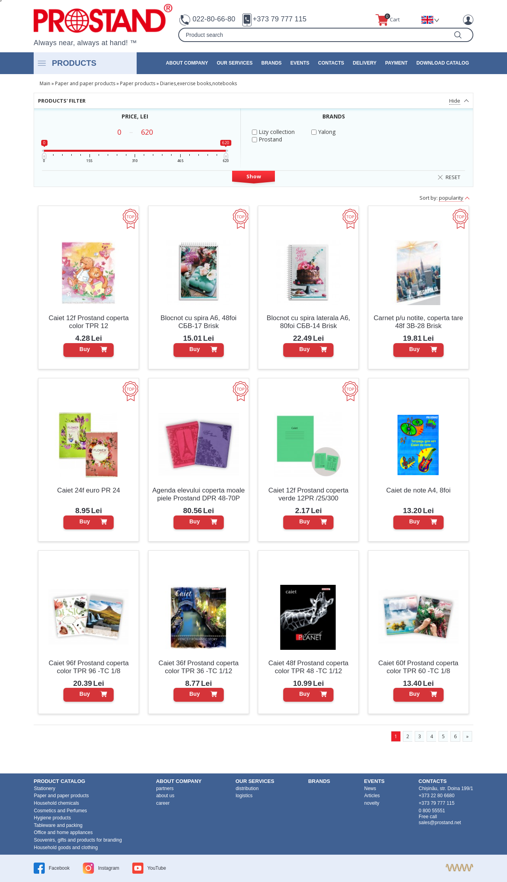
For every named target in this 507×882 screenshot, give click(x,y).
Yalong (323, 132)
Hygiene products (52, 818)
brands (271, 63)
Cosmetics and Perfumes (60, 810)
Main (45, 83)
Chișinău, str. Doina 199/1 (446, 788)
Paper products (137, 83)
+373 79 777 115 (280, 19)
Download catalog (442, 63)
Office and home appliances (63, 832)
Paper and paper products (85, 83)
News (370, 788)
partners (164, 788)
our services (234, 63)
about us (165, 795)
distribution (247, 788)
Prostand (267, 139)
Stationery (44, 788)
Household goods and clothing (66, 847)
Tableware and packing (58, 825)
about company (187, 63)
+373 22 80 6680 (436, 795)
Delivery (365, 63)
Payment (396, 63)
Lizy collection (273, 132)
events (299, 63)
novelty (371, 803)
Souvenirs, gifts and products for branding (78, 840)
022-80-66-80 (214, 19)
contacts (331, 63)
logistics (244, 795)
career (163, 803)
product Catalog (59, 781)
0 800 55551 (432, 810)
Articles (372, 795)
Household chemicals (56, 803)
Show (253, 176)
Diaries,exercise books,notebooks (198, 83)
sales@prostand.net (440, 822)
